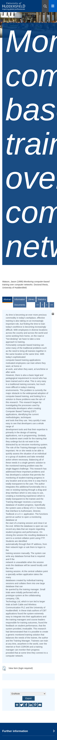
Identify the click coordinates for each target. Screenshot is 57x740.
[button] (45, 6)
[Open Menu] (53, 6)
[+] (53, 314)
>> (51, 305)
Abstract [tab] (7, 299)
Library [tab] (31, 299)
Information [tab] (19, 299)
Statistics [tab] (42, 299)
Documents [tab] (19, 305)
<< (37, 305)
